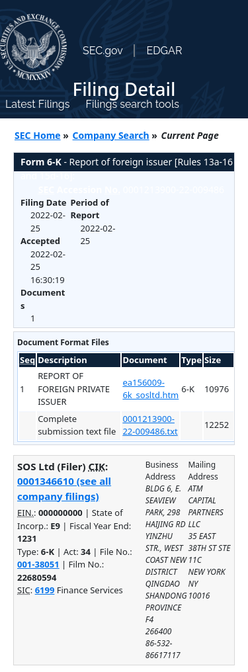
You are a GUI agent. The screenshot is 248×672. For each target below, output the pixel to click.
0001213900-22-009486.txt (149, 425)
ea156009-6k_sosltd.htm (150, 388)
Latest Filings (37, 104)
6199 (45, 590)
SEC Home (38, 135)
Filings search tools (132, 104)
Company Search (111, 135)
